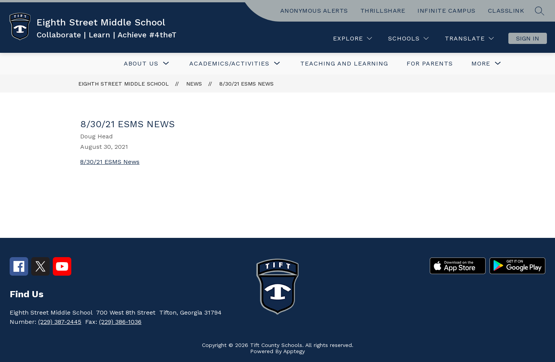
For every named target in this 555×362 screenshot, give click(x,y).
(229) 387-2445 (59, 321)
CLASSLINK (506, 10)
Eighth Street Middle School (123, 84)
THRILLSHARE (382, 10)
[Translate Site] (469, 38)
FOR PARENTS (430, 63)
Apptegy (294, 351)
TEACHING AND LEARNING (344, 63)
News (194, 84)
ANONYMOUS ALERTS (314, 10)
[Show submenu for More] (480, 63)
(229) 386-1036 (120, 321)
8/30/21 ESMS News (246, 84)
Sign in (527, 38)
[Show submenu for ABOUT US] (141, 63)
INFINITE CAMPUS (446, 10)
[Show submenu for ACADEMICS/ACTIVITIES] (229, 63)
